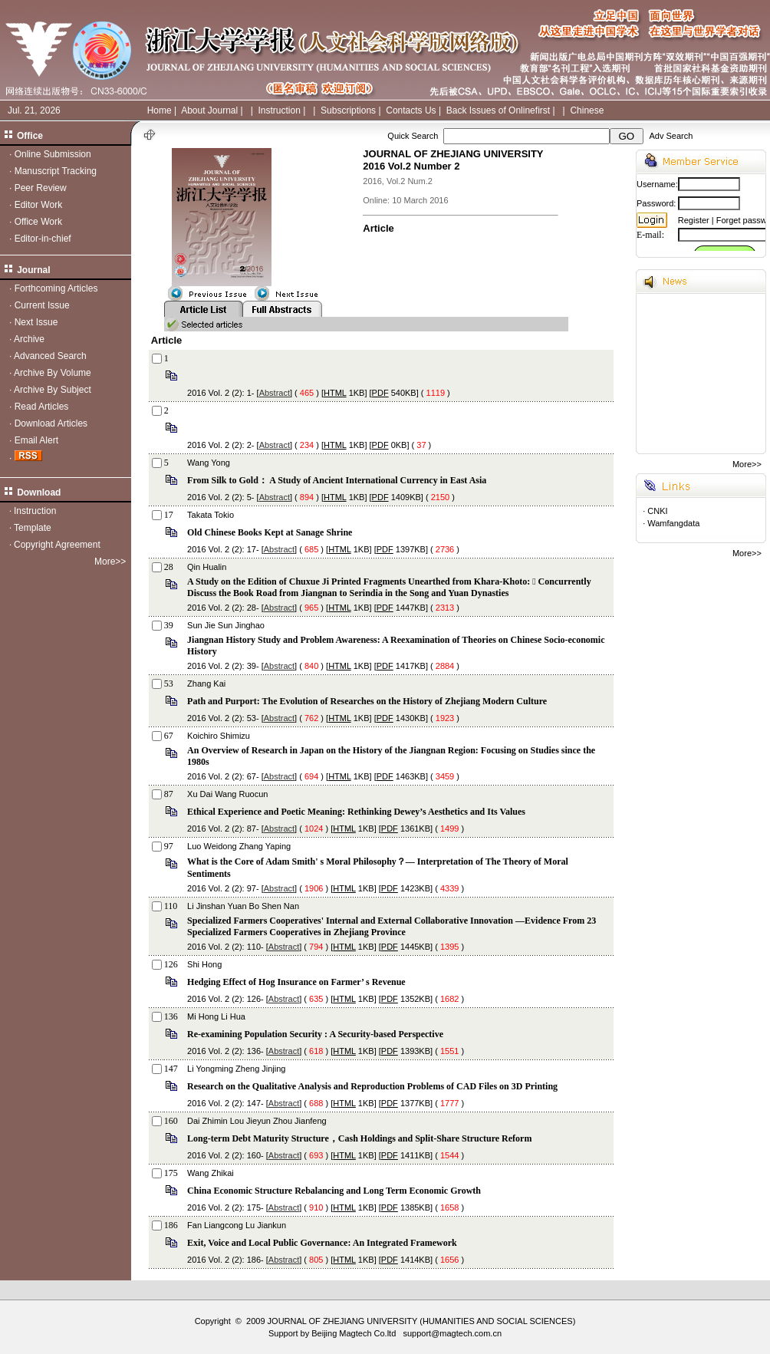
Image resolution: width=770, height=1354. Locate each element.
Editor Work (38, 204)
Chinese (587, 110)
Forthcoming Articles (56, 288)
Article (378, 228)
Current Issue (42, 305)
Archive (29, 339)
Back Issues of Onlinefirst (498, 110)
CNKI (657, 511)
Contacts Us (411, 110)
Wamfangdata (673, 523)
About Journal (209, 110)
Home (159, 110)
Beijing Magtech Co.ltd (353, 1333)
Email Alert (36, 440)
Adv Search (671, 135)
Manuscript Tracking (56, 171)
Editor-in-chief (43, 238)
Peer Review (41, 188)
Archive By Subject (52, 389)
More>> (110, 561)
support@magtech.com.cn (452, 1333)
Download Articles (51, 423)
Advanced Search (50, 356)
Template (32, 527)
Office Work (38, 221)
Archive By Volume (52, 372)
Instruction (279, 110)
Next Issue (36, 322)
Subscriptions (348, 110)
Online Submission (53, 154)
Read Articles (42, 406)
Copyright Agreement (57, 544)
